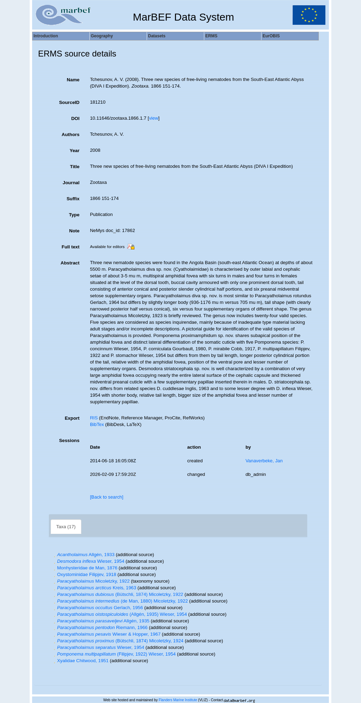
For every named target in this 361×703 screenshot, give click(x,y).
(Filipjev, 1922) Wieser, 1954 (114, 654)
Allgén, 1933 (83, 554)
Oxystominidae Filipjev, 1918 (84, 574)
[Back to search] (107, 497)
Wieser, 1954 (88, 561)
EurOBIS (271, 35)
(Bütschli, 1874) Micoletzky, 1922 (117, 594)
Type (74, 214)
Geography (102, 35)
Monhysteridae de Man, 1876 (84, 567)
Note (74, 230)
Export (72, 418)
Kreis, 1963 (94, 587)
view (154, 118)
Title (74, 166)
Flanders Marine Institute (178, 700)
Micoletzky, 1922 (91, 581)
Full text (71, 246)
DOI (75, 118)
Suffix (73, 198)
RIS (94, 417)
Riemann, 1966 (100, 627)
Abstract (70, 263)
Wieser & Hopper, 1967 (106, 634)
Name (73, 79)
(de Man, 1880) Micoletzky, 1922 (120, 601)
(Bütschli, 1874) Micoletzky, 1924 (117, 640)
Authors (71, 134)
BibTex (97, 424)
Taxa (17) (66, 526)
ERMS (211, 35)
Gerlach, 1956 (97, 607)
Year (74, 150)
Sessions (69, 440)
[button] (54, 554)
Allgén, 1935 (100, 620)
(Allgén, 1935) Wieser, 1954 (119, 614)
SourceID (69, 102)
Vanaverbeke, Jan (263, 460)
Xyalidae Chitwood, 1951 (80, 660)
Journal (71, 182)
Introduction (46, 35)
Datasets (156, 35)
